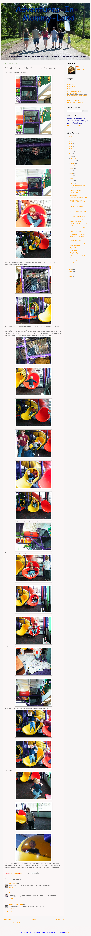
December (73, 158)
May (71, 175)
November (73, 160)
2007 (70, 274)
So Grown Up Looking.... (76, 204)
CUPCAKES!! (73, 260)
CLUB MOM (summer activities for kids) (77, 95)
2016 (70, 141)
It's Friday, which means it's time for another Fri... (78, 228)
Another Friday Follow (75, 190)
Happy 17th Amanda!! (75, 221)
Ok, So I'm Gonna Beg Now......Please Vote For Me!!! (78, 200)
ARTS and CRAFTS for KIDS (74, 91)
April (71, 178)
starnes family (13, 883)
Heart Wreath (73, 250)
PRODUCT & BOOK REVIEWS (75, 102)
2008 (70, 271)
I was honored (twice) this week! (78, 255)
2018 (70, 136)
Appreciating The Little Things (77, 243)
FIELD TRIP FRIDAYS (73, 100)
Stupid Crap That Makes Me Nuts (78, 197)
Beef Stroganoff (74, 195)
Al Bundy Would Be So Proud (77, 234)
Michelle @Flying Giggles (16, 904)
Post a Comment (11, 911)
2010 (70, 156)
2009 (70, 269)
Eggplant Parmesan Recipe (77, 248)
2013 (70, 149)
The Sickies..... (74, 214)
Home (34, 919)
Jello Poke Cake (74, 192)
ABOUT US (70, 84)
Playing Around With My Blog (77, 185)
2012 (70, 151)
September (73, 166)
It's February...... (74, 262)
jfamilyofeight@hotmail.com (74, 125)
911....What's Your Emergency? (78, 211)
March (72, 180)
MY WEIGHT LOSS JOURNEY (75, 98)
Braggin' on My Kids (75, 253)
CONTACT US (71, 86)
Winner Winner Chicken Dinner (78, 209)
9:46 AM (11, 887)
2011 (70, 153)
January (72, 266)
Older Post (60, 919)
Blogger (67, 932)
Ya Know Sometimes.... (76, 187)
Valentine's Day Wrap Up (76, 219)
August (72, 168)
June (71, 173)
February (72, 183)
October (72, 163)
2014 (70, 146)
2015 (70, 144)
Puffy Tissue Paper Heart (76, 206)
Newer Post (7, 919)
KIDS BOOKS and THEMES (74, 93)
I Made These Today (75, 240)
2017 (70, 139)
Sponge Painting (74, 257)
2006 (70, 276)
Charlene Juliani (82, 66)
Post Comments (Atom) (16, 922)
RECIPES (69, 88)
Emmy (10, 893)
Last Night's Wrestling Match (77, 216)
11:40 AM (11, 899)
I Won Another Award (75, 231)
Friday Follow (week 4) (76, 245)
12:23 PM (11, 908)
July (71, 170)
